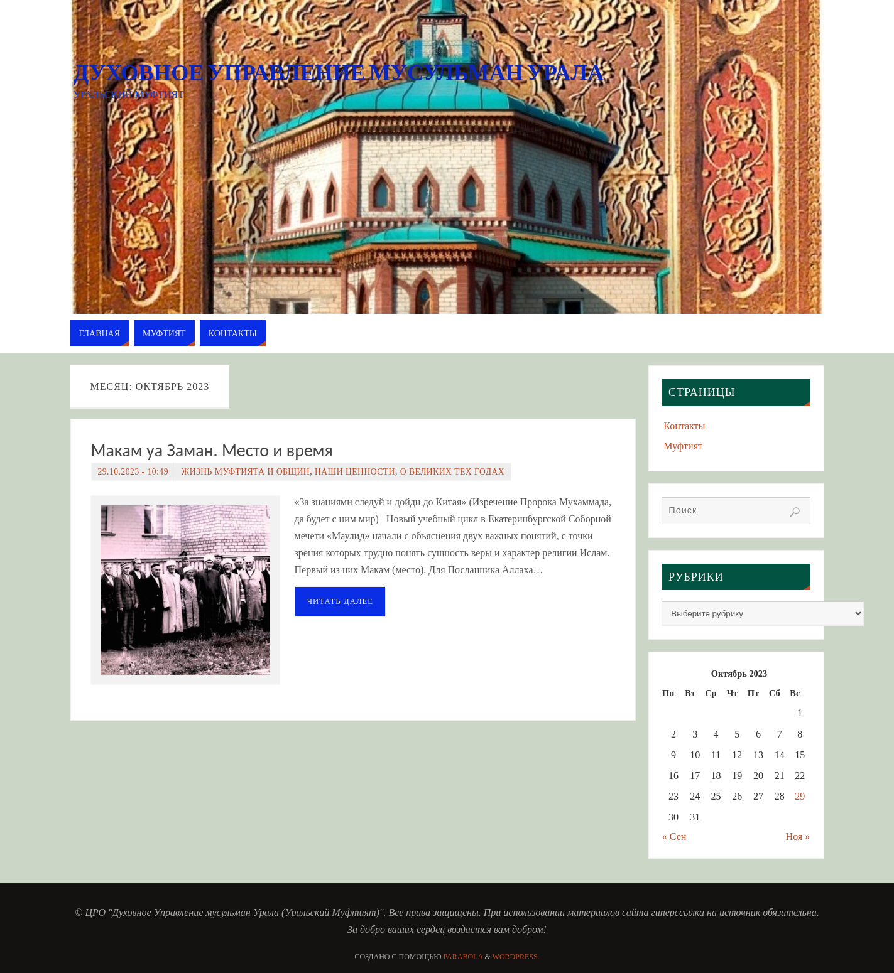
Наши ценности (355, 471)
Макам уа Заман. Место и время (212, 450)
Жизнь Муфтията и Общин (246, 471)
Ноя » (798, 836)
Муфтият (682, 446)
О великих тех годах (452, 471)
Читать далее (340, 601)
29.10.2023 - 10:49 (133, 471)
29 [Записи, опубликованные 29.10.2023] (800, 796)
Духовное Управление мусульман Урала (339, 73)
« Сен (674, 836)
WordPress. (516, 956)
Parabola (463, 956)
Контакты (684, 426)
